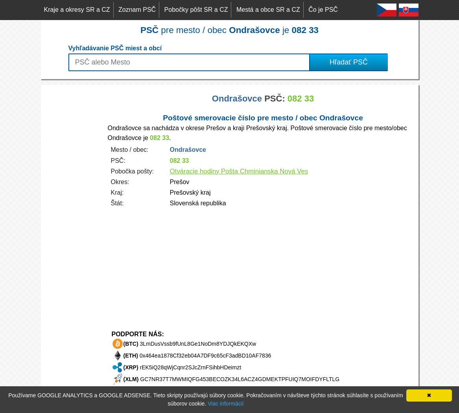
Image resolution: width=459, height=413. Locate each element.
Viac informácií (226, 403)
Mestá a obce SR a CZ (268, 9)
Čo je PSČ (323, 9)
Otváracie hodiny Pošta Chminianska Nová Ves (239, 171)
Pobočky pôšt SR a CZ (196, 9)
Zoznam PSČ (137, 9)
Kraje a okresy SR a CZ (77, 9)
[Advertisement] (72, 203)
